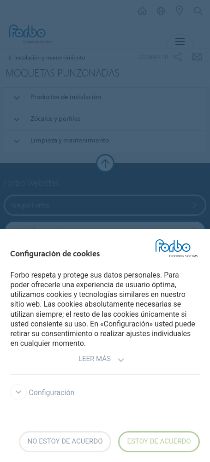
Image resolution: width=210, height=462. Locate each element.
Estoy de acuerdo (159, 441)
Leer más (101, 360)
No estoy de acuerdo (65, 441)
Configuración (42, 392)
